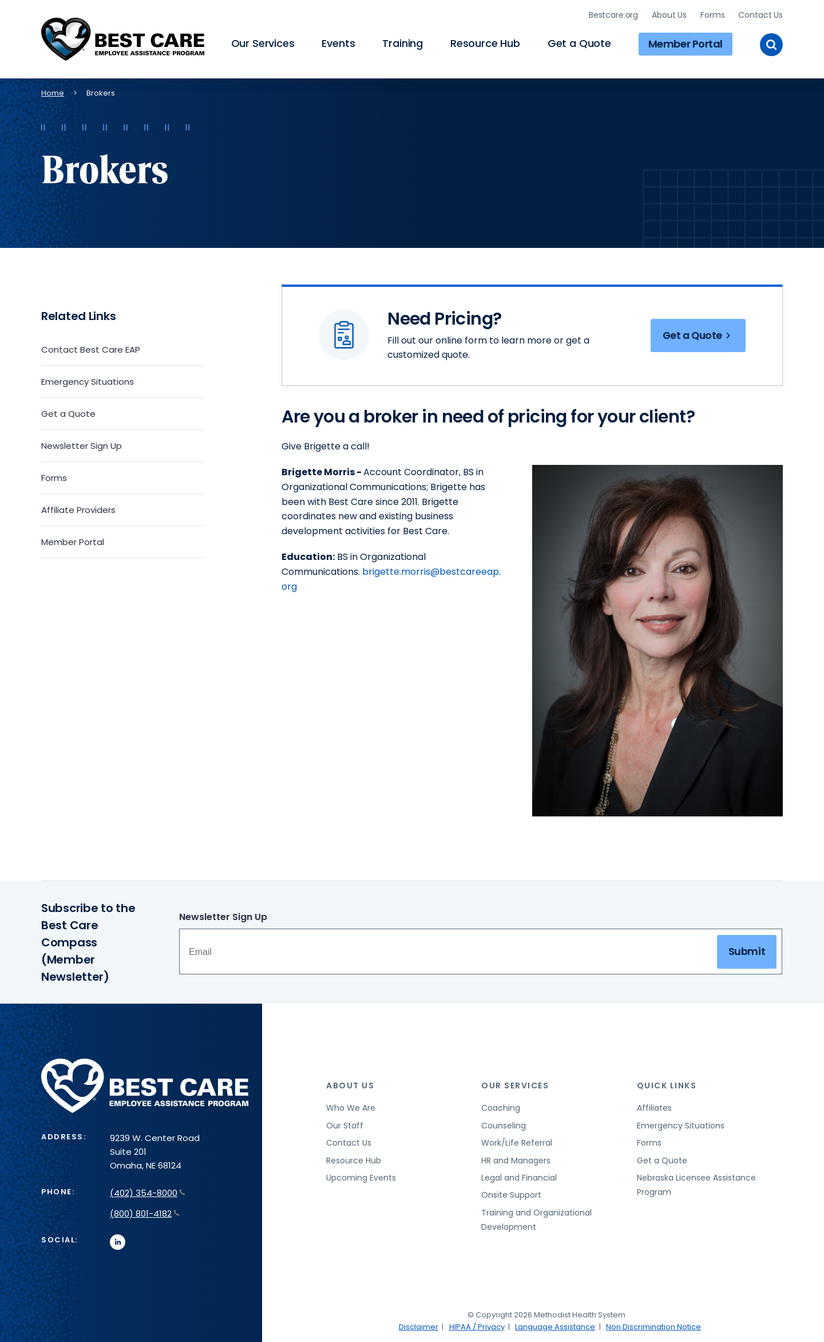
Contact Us (760, 14)
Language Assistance (555, 1325)
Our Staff (344, 1124)
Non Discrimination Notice (653, 1325)
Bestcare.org (613, 14)
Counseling (503, 1124)
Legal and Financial (519, 1177)
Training (402, 43)
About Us (669, 14)
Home (52, 91)
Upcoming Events (361, 1177)
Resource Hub (485, 43)
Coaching (500, 1107)
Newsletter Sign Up (81, 445)
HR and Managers (515, 1159)
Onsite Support (511, 1194)
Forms (712, 14)
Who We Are (350, 1107)
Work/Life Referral (516, 1142)
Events (338, 43)
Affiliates (654, 1107)
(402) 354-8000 (147, 1192)
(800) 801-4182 (145, 1212)
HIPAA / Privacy (477, 1325)
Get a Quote (579, 43)
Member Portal (685, 43)
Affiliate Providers (78, 509)
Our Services (263, 43)
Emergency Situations (87, 380)
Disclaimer (418, 1325)
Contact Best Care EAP (90, 348)
